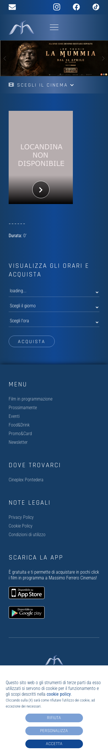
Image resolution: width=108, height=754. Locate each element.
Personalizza (54, 731)
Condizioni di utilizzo (27, 534)
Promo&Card (20, 433)
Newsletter (18, 442)
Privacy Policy (21, 517)
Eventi (14, 416)
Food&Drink (19, 425)
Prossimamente (23, 407)
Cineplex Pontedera (26, 479)
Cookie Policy (21, 526)
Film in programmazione (30, 399)
